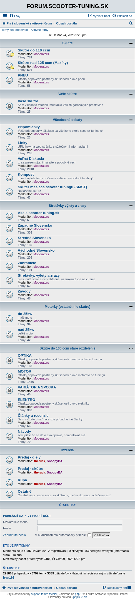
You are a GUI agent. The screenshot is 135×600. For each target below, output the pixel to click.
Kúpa (22, 480)
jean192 (8, 577)
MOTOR (24, 371)
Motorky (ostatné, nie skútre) (67, 307)
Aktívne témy (39, 29)
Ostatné (24, 491)
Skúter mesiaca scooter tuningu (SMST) (52, 187)
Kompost (26, 174)
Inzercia (67, 450)
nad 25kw (26, 330)
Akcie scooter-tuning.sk (38, 213)
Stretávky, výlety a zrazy (39, 275)
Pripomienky (29, 127)
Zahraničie (27, 263)
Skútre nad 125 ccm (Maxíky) (43, 63)
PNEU (23, 75)
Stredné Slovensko (34, 238)
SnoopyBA (54, 461)
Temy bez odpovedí (14, 29)
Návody (24, 431)
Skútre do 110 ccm (34, 50)
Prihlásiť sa (13, 515)
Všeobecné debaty (67, 120)
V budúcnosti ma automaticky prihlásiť (63, 535)
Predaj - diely (29, 457)
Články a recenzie (33, 415)
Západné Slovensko (35, 225)
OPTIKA (25, 355)
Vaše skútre (67, 94)
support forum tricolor (44, 594)
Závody (24, 291)
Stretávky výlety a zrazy (67, 206)
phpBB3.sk (80, 597)
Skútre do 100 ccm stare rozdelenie (68, 348)
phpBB (79, 594)
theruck (39, 461)
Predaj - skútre (30, 469)
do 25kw (25, 314)
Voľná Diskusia (31, 159)
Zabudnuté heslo (14, 535)
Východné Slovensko (36, 250)
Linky (22, 143)
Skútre (67, 43)
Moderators (41, 54)
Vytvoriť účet (39, 515)
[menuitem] (14, 16)
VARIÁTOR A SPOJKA (37, 387)
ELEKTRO (26, 400)
